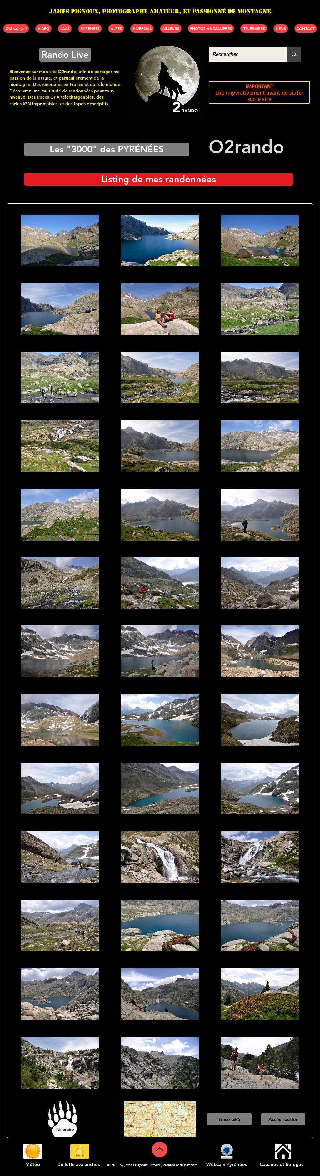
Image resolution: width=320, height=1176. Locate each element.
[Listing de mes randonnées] (158, 179)
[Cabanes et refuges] (283, 1151)
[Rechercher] (243, 54)
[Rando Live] (65, 55)
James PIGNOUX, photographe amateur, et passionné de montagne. (161, 11)
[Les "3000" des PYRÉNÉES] (106, 149)
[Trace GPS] (229, 1119)
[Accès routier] (283, 1119)
